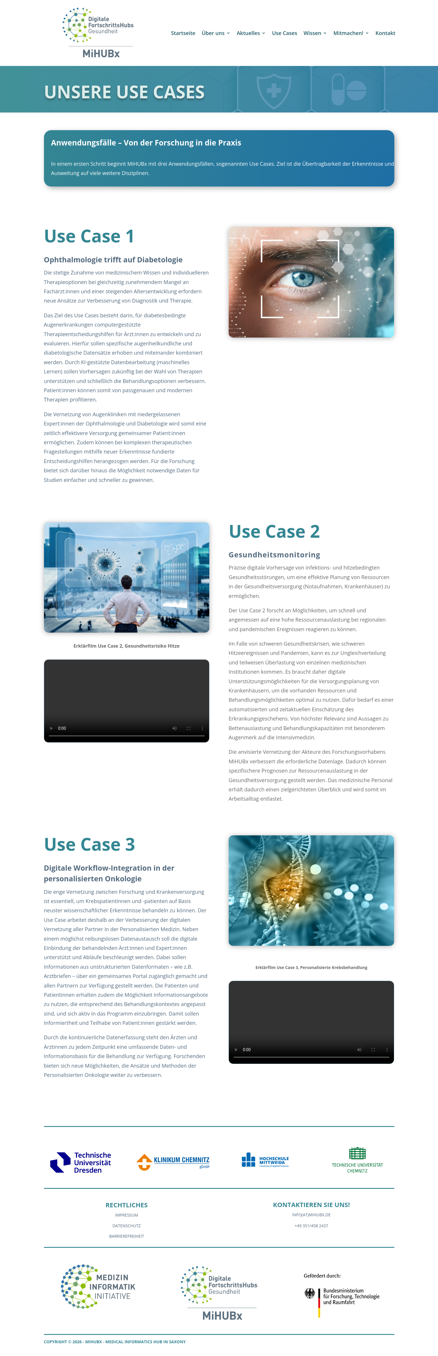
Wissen (312, 33)
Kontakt (386, 33)
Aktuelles (248, 33)
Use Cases (284, 33)
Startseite (183, 33)
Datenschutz (126, 1225)
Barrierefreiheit (126, 1236)
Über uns (213, 33)
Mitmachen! (348, 33)
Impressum (126, 1215)
